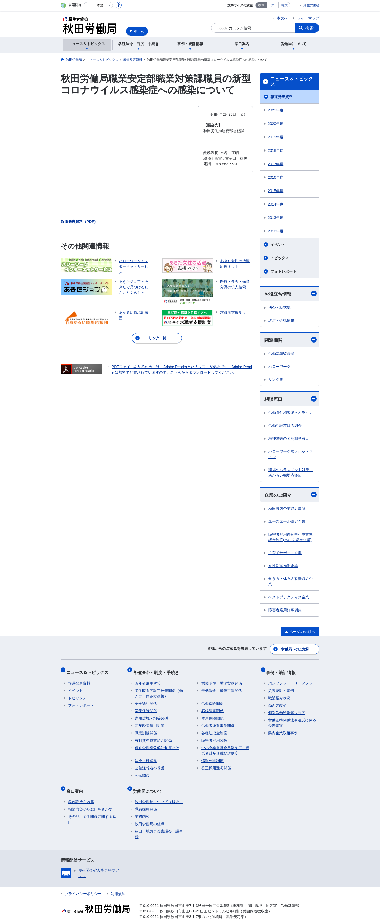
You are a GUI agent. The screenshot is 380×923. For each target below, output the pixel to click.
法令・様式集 (279, 308)
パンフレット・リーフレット (292, 679)
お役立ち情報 (290, 294)
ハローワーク (279, 367)
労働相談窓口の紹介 (285, 426)
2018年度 (275, 150)
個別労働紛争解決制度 (286, 708)
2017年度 (275, 164)
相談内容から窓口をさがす (90, 801)
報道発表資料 (281, 97)
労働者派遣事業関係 (218, 721)
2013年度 (275, 218)
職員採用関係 (146, 801)
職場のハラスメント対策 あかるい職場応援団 (290, 473)
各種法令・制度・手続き (158, 670)
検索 (309, 28)
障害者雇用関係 (214, 736)
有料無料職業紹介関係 (153, 736)
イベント (277, 244)
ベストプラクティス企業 (288, 599)
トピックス (279, 258)
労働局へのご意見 (296, 649)
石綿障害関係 (212, 707)
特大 (284, 5)
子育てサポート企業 (285, 554)
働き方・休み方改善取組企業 (290, 583)
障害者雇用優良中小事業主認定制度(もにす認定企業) (290, 539)
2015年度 (275, 191)
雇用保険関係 (212, 714)
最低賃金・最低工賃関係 (221, 686)
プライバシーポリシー (83, 885)
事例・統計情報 (283, 670)
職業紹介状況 (279, 694)
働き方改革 (277, 701)
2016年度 (275, 177)
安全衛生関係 (146, 699)
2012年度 (275, 231)
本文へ (282, 18)
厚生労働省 (311, 5)
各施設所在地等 (81, 793)
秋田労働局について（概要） (159, 793)
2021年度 (275, 110)
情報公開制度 (212, 756)
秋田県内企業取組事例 (286, 510)
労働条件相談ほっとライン (290, 414)
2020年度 (275, 123)
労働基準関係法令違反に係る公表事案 (292, 719)
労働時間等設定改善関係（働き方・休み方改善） (159, 689)
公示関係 (142, 771)
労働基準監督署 (281, 354)
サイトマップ (308, 18)
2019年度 (275, 137)
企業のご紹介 (290, 496)
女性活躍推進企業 (283, 567)
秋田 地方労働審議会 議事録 (159, 826)
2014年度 (275, 204)
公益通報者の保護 (149, 764)
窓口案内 (76, 784)
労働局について (149, 784)
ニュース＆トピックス (291, 81)
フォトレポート (283, 271)
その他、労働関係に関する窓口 (92, 811)
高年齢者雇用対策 (149, 721)
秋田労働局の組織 (149, 815)
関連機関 (290, 341)
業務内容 (142, 808)
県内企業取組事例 (283, 729)
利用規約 (118, 885)
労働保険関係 (212, 699)
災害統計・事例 (281, 686)
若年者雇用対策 (148, 679)
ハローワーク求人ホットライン (290, 455)
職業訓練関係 (146, 729)
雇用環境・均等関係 (151, 714)
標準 (261, 5)
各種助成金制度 (214, 729)
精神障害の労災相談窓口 (288, 439)
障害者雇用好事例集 (285, 611)
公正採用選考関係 (216, 764)
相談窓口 (290, 400)
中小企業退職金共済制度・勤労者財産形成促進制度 (225, 746)
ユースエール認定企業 (286, 523)
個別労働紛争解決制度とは (157, 743)
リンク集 (275, 380)
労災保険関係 (146, 707)
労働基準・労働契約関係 (221, 679)
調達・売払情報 (281, 321)
